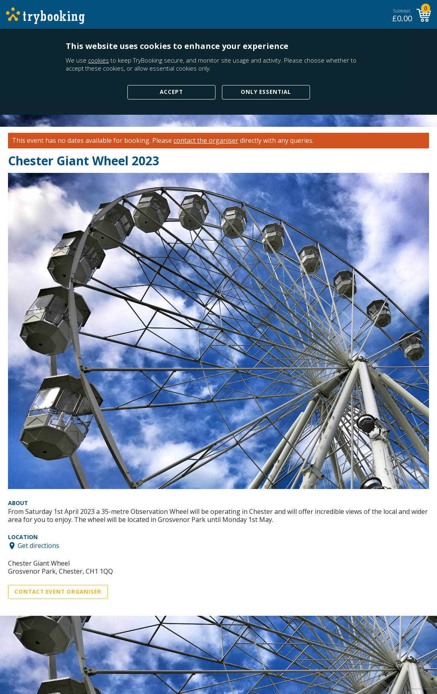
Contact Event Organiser (57, 591)
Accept (171, 91)
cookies (98, 60)
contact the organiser (205, 140)
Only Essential (266, 91)
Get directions (38, 545)
